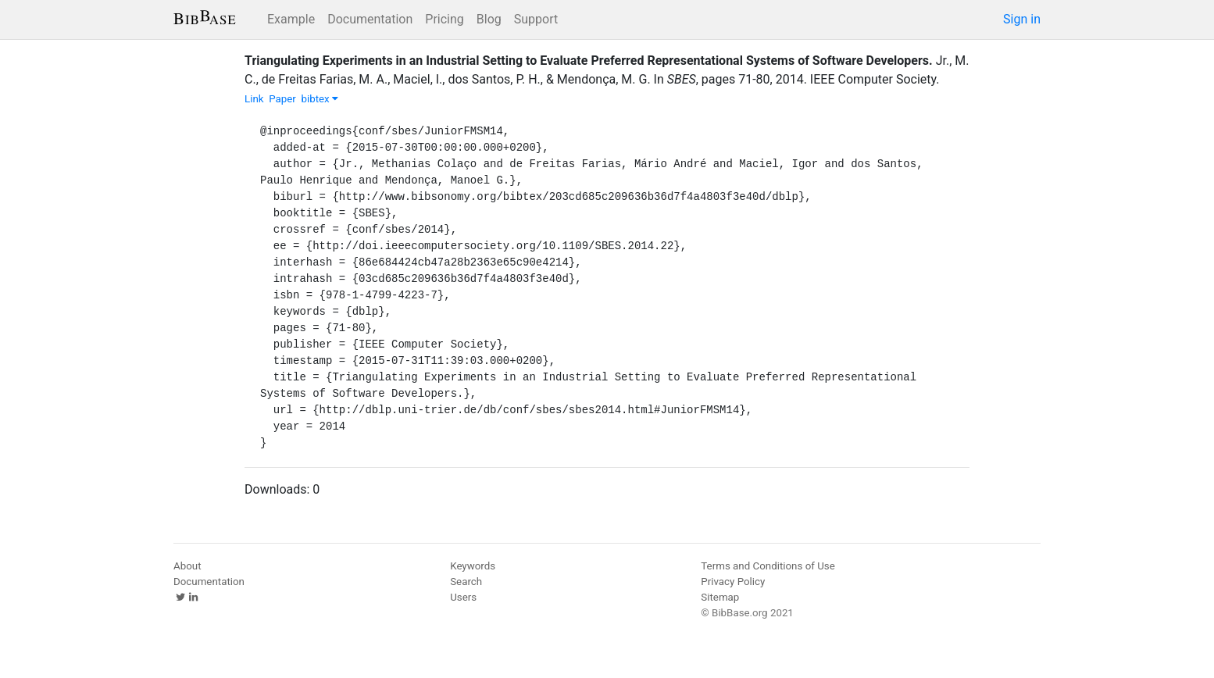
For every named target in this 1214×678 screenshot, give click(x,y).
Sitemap (720, 597)
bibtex (319, 99)
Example (291, 19)
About (187, 566)
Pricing (444, 19)
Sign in (1022, 19)
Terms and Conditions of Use (767, 566)
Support (536, 19)
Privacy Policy (733, 581)
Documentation (369, 19)
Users (463, 597)
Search (466, 581)
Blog (489, 19)
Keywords (472, 566)
